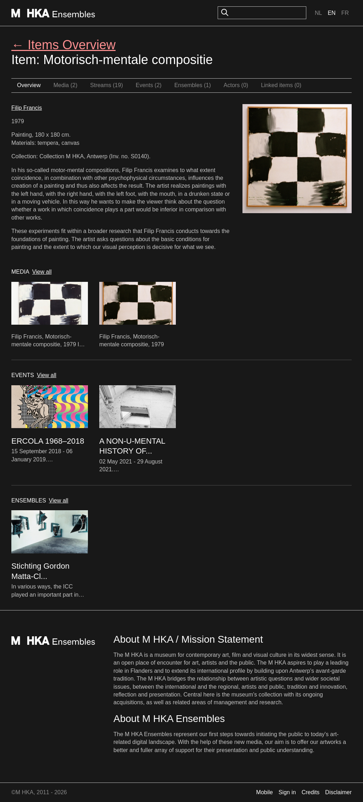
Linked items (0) (281, 85)
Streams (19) (106, 85)
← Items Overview (63, 45)
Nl (318, 13)
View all (42, 272)
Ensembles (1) (192, 85)
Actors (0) (236, 85)
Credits (311, 792)
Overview (29, 85)
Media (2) (66, 85)
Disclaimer (338, 792)
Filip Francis (26, 108)
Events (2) (149, 85)
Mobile (264, 792)
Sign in (287, 792)
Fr (345, 13)
